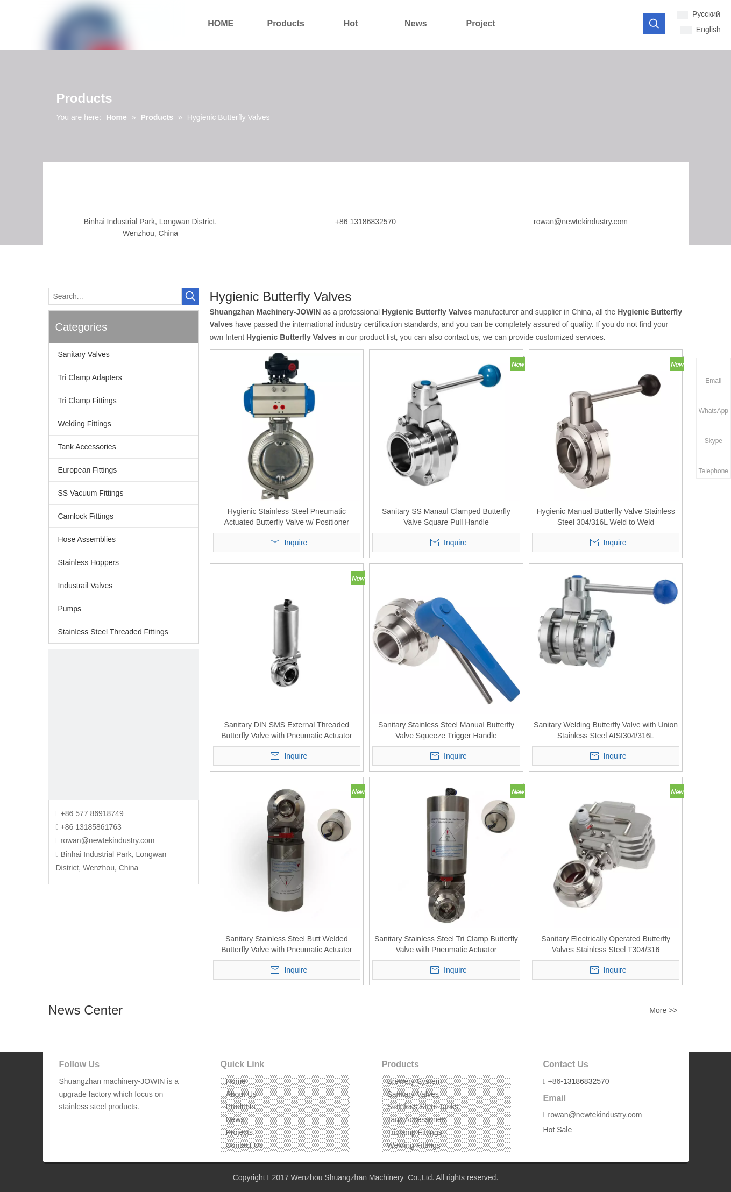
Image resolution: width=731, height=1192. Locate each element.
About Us (241, 1094)
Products (241, 1106)
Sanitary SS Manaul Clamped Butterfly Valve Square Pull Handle (446, 516)
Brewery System (414, 1081)
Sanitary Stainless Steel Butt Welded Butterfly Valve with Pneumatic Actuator (286, 944)
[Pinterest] (116, 1123)
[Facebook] (66, 1123)
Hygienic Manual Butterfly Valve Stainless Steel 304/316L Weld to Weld (605, 516)
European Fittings (87, 470)
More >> (663, 1010)
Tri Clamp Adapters (90, 377)
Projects (239, 1132)
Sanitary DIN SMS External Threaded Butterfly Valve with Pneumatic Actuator (286, 730)
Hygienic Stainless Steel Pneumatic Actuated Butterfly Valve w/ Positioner (286, 516)
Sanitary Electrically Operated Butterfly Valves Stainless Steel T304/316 (605, 944)
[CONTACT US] (123, 724)
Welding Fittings (84, 423)
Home (236, 1081)
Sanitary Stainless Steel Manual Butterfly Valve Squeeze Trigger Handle (446, 730)
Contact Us (244, 1145)
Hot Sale (557, 1129)
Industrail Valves (85, 585)
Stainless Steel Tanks (423, 1106)
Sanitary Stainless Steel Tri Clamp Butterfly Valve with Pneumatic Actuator (446, 944)
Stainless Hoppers (88, 562)
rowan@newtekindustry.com (581, 221)
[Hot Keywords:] (654, 23)
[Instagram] (99, 1123)
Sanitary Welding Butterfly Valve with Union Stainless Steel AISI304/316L (606, 730)
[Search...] (115, 296)
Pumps (70, 608)
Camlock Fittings (85, 516)
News (235, 1119)
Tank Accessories (87, 446)
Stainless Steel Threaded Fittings (113, 631)
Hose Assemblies (87, 539)
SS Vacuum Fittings (91, 493)
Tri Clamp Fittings (87, 400)
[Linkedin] (82, 1123)
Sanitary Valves (84, 354)
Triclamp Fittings (414, 1132)
